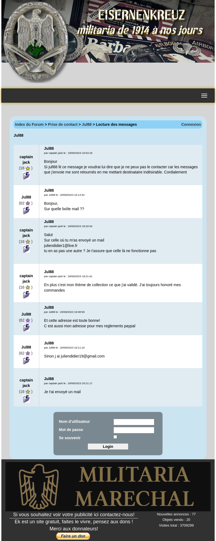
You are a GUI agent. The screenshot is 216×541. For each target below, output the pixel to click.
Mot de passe (71, 429)
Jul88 (87, 124)
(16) (25, 168)
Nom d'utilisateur (74, 421)
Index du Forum (29, 124)
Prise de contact (62, 124)
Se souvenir (69, 438)
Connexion (191, 124)
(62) (25, 203)
